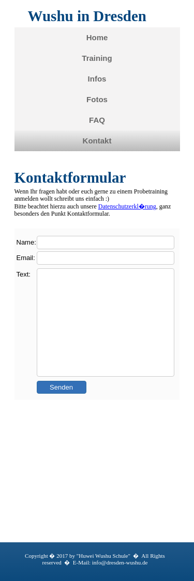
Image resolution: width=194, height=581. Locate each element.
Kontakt (97, 140)
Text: (24, 274)
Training (97, 58)
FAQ (97, 120)
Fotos (97, 99)
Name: (26, 242)
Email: (26, 258)
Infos (97, 78)
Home (97, 37)
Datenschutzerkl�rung (127, 206)
